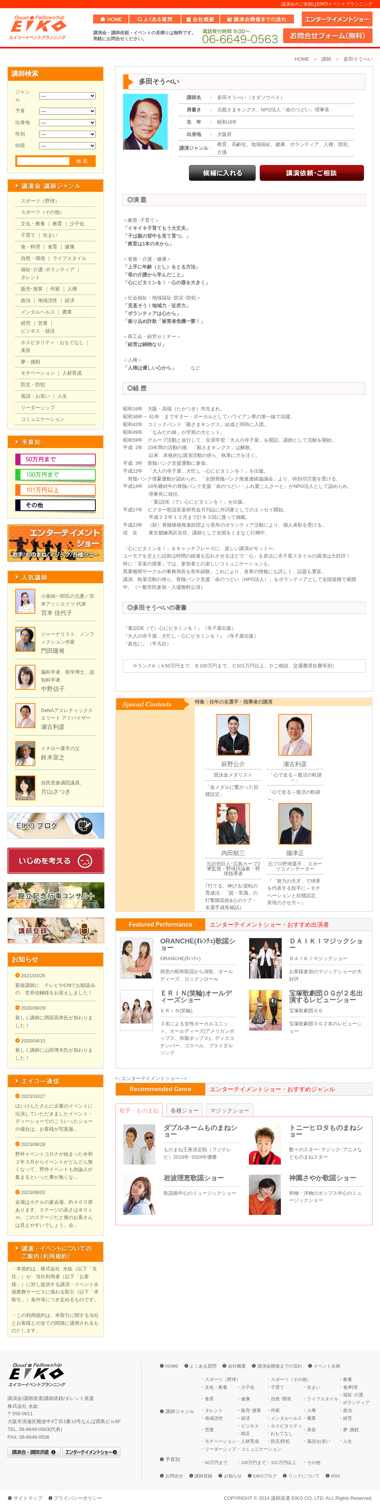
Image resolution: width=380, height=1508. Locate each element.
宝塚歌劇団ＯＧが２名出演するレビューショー (326, 997)
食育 (52, 247)
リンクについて (304, 1475)
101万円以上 (283, 1462)
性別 (20, 134)
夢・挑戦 (30, 362)
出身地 (22, 122)
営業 (43, 323)
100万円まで (253, 1462)
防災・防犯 (33, 384)
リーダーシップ (38, 407)
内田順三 (233, 853)
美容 (26, 350)
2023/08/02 (30, 1192)
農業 (67, 312)
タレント (30, 277)
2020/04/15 (30, 1041)
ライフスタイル (69, 258)
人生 (62, 396)
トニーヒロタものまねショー (326, 1131)
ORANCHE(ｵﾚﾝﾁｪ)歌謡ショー (197, 944)
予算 (20, 111)
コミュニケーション (42, 419)
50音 (20, 145)
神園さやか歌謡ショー (322, 1178)
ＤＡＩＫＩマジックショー (326, 944)
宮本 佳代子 (56, 613)
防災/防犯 (280, 1441)
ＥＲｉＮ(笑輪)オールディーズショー (196, 997)
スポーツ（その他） (42, 212)
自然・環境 (33, 258)
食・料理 (30, 247)
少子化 (77, 223)
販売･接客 (32, 289)
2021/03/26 (30, 975)
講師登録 (203, 1475)
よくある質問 (203, 1365)
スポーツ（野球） (40, 201)
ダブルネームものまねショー (200, 1131)
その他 (313, 1462)
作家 (55, 289)
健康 (70, 247)
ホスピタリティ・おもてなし (52, 342)
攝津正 (295, 853)
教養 (347, 1379)
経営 (26, 323)
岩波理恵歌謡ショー (194, 1178)
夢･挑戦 (351, 1429)
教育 (57, 223)
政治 (26, 300)
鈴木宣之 (53, 757)
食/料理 (350, 1387)
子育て (28, 235)
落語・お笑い (35, 396)
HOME (302, 59)
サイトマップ (27, 1498)
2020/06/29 (30, 1008)
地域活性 (47, 300)
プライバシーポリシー (78, 1498)
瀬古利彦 (53, 727)
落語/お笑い (318, 1441)
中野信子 (53, 689)
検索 (82, 161)
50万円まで (216, 1462)
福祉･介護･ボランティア (48, 269)
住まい (50, 235)
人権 (72, 289)
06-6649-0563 (240, 35)
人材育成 (72, 373)
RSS (335, 1475)
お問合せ (174, 1475)
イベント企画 (326, 1365)
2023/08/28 (30, 1144)
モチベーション (38, 373)
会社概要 (237, 1365)
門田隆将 (53, 651)
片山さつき (56, 791)
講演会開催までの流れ (279, 1365)
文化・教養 (33, 223)
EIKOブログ (265, 1475)
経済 (70, 300)
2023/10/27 (30, 1096)
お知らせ (233, 1475)
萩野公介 (233, 764)
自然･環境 (281, 1398)
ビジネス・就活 (38, 331)
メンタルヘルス (38, 312)
